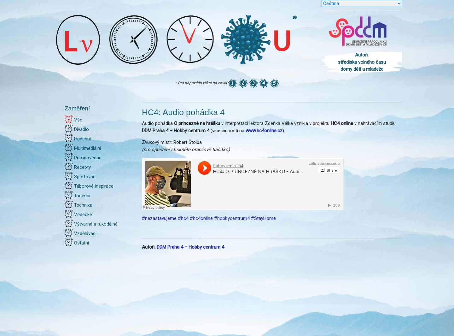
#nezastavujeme (159, 218)
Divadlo (81, 129)
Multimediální (87, 148)
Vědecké (83, 214)
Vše (78, 120)
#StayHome (263, 218)
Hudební (82, 139)
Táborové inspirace (94, 186)
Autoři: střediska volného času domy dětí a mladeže (362, 62)
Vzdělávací (85, 233)
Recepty (82, 167)
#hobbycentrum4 (232, 218)
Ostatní (81, 243)
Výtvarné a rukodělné (96, 224)
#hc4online (201, 218)
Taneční (82, 195)
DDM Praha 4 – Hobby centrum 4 (190, 247)
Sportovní (84, 177)
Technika (83, 205)
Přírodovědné (88, 158)
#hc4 (183, 218)
